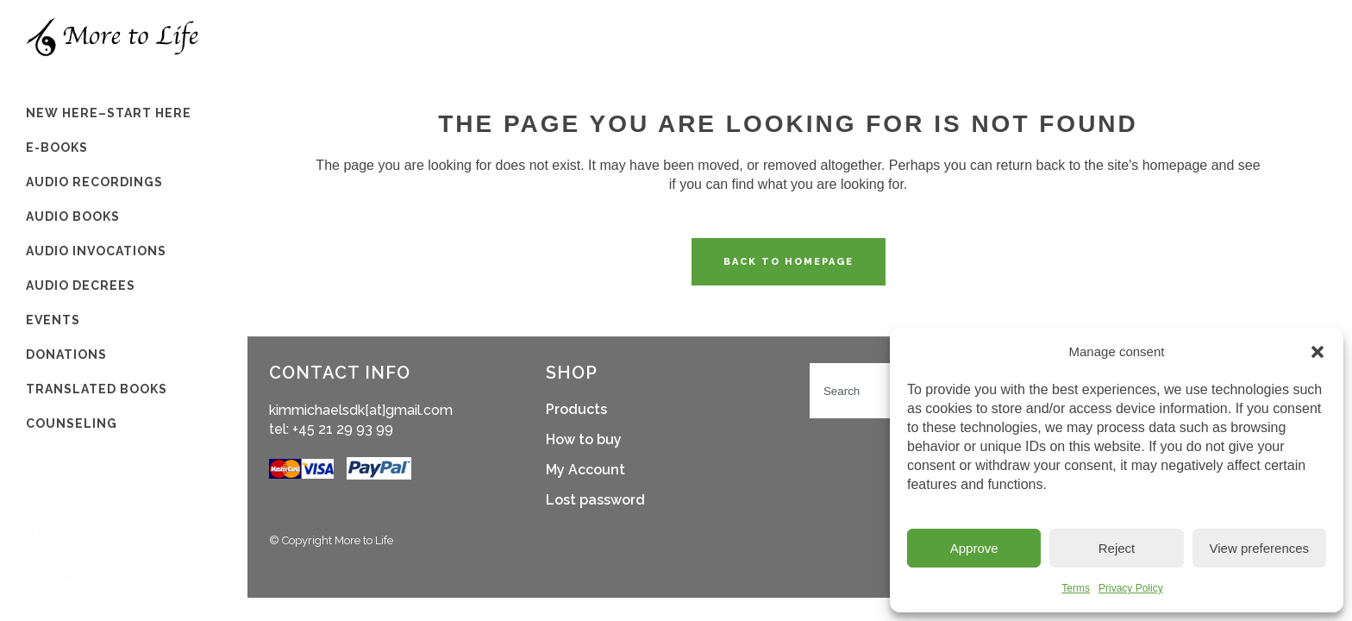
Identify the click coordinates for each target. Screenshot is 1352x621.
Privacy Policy (1130, 588)
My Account (585, 469)
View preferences (1260, 548)
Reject (1117, 548)
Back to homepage (788, 261)
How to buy (584, 439)
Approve (974, 548)
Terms (1075, 588)
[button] (1317, 352)
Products (576, 409)
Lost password (595, 500)
